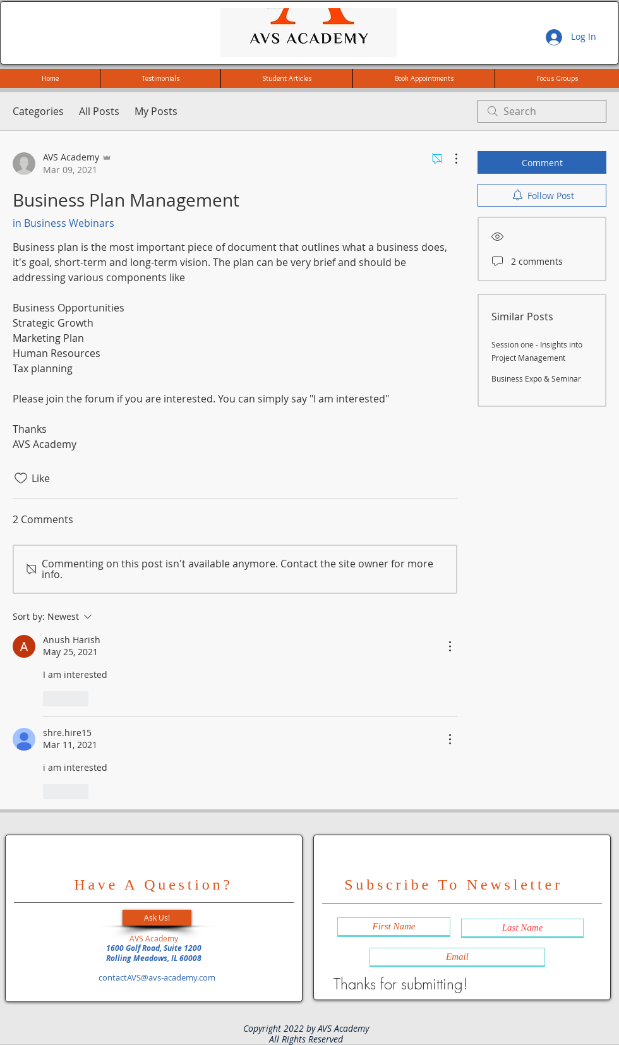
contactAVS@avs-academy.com (157, 977)
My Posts (156, 111)
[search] (542, 111)
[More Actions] (449, 158)
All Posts (99, 111)
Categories (38, 111)
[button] (157, 918)
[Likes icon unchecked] (21, 478)
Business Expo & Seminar (536, 378)
